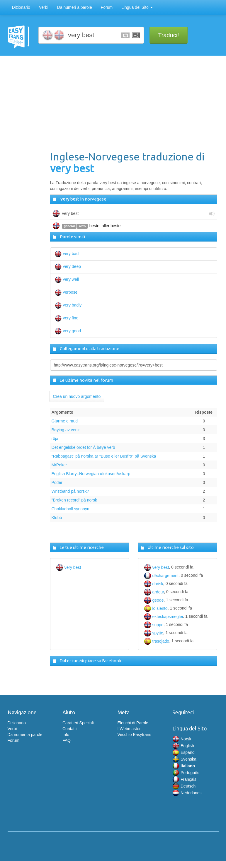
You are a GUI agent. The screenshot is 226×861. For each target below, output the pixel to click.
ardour (154, 592)
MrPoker (59, 465)
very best (68, 567)
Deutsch (184, 786)
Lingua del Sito (137, 7)
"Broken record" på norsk (74, 500)
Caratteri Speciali (78, 722)
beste (94, 225)
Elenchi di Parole (133, 722)
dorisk (153, 583)
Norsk (181, 739)
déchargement (161, 575)
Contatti (69, 728)
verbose (66, 292)
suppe (154, 624)
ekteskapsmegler (163, 616)
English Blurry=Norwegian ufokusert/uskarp (91, 473)
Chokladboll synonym (71, 508)
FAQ (66, 740)
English (183, 745)
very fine (67, 318)
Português (185, 772)
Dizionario (21, 7)
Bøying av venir (66, 429)
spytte (153, 633)
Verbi (43, 7)
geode (154, 600)
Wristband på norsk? (70, 491)
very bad (67, 253)
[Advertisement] (133, 104)
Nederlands (187, 792)
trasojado (156, 641)
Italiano (183, 766)
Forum (107, 7)
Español (184, 752)
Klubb (57, 517)
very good (68, 330)
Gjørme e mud (65, 421)
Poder (57, 482)
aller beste (111, 225)
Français (184, 779)
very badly (68, 305)
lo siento (156, 608)
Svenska (184, 759)
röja (55, 438)
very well (67, 279)
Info (65, 734)
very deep (68, 266)
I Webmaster (129, 728)
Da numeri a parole (74, 7)
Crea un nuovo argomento (77, 396)
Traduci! (168, 35)
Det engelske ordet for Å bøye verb (83, 447)
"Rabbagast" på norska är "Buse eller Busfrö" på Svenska (104, 456)
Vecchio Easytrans (134, 734)
